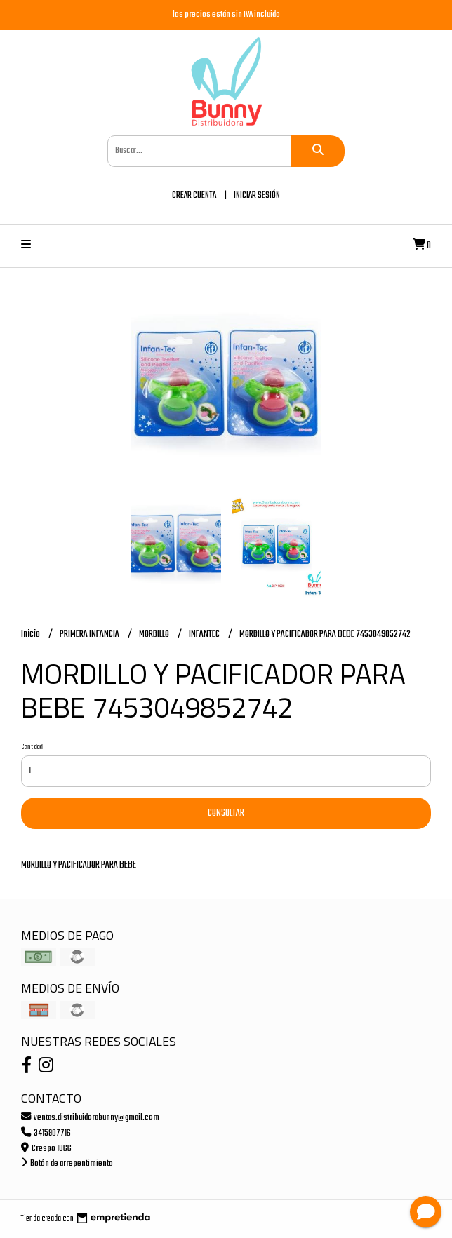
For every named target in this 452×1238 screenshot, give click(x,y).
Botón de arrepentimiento (67, 1163)
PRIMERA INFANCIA (90, 634)
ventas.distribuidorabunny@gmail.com (90, 1117)
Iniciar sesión (257, 195)
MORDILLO (155, 634)
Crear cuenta (194, 195)
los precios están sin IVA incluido (226, 14)
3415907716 (46, 1133)
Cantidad (32, 747)
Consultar (226, 813)
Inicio (31, 634)
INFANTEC (205, 634)
